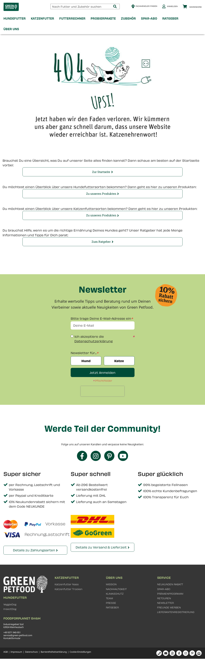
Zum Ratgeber (101, 242)
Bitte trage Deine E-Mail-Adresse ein (101, 318)
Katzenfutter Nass (67, 584)
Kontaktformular (11, 638)
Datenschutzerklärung (93, 341)
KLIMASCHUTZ (115, 593)
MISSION (111, 584)
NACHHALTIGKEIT (116, 589)
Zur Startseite (101, 172)
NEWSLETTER (165, 603)
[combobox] (85, 6)
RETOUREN (164, 598)
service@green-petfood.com (17, 635)
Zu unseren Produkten (101, 194)
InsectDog (9, 609)
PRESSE (111, 603)
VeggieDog (9, 604)
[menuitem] (14, 18)
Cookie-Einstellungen (80, 651)
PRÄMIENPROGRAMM (170, 593)
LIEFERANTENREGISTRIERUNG (175, 612)
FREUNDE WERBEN (169, 607)
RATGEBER (112, 607)
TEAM (109, 598)
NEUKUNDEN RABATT (170, 584)
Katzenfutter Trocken (68, 589)
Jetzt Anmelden (102, 372)
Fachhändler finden (146, 6)
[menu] (102, 23)
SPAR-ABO (163, 589)
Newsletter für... (84, 352)
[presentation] (102, 391)
